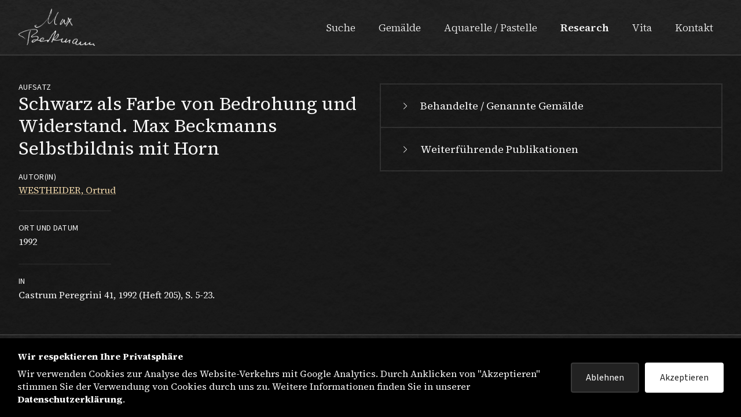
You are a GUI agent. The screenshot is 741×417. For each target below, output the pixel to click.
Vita (642, 27)
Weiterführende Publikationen (488, 149)
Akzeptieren (684, 377)
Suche (340, 27)
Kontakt (694, 27)
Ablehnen (605, 377)
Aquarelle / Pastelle (490, 27)
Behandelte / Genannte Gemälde (491, 105)
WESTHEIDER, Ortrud (67, 190)
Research (584, 27)
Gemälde (400, 27)
